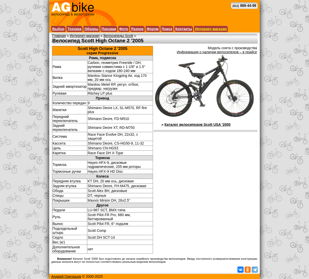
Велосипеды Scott (118, 36)
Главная (59, 36)
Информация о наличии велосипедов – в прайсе (217, 52)
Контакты (183, 29)
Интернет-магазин (211, 29)
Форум (153, 29)
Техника (74, 29)
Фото (123, 29)
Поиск (167, 29)
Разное (137, 29)
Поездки (108, 29)
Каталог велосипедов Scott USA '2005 (197, 125)
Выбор (58, 29)
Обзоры (91, 29)
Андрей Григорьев (66, 276)
